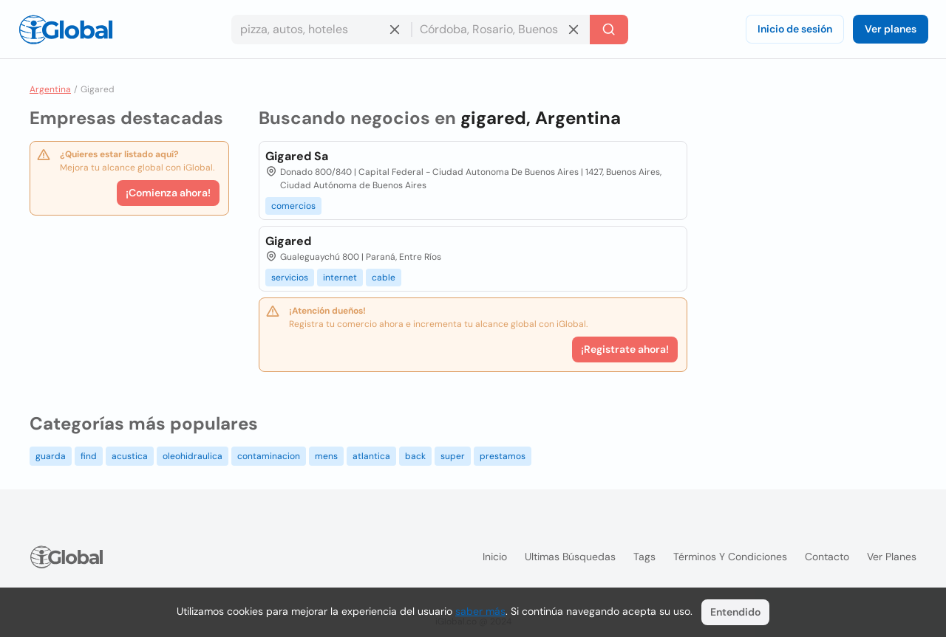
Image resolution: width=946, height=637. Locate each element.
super (452, 456)
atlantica (371, 456)
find (89, 456)
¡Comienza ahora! (168, 192)
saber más (480, 611)
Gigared (288, 241)
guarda (50, 456)
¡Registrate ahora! (625, 349)
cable (383, 277)
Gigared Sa (296, 156)
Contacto (827, 556)
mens (326, 456)
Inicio (495, 556)
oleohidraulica (192, 456)
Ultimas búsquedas (570, 556)
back (415, 456)
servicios (289, 277)
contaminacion (268, 456)
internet (340, 277)
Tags (644, 556)
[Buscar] (609, 29)
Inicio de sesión (795, 28)
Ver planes (890, 28)
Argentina (50, 89)
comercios (293, 206)
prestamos (502, 456)
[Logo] (66, 29)
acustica (130, 456)
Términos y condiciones (730, 556)
